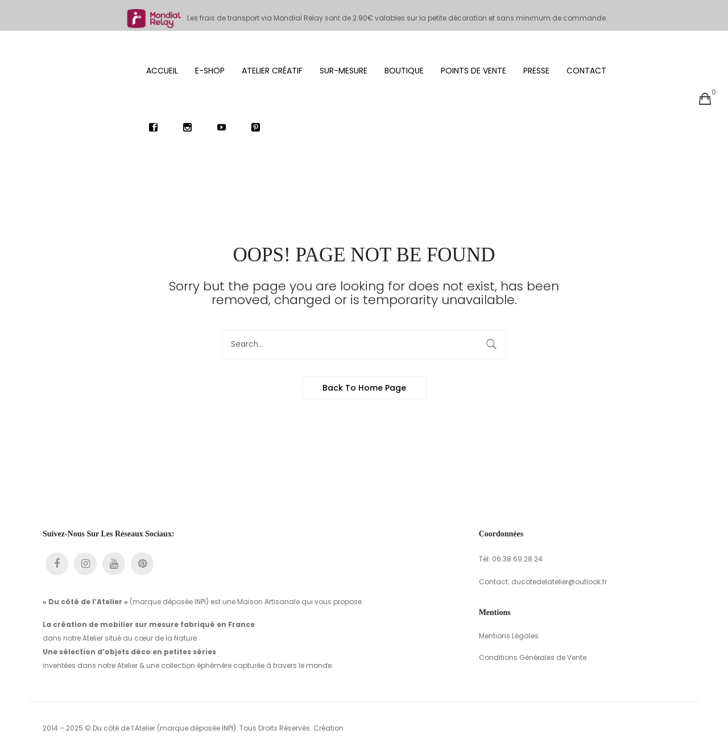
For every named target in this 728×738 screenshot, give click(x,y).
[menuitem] (162, 39)
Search (491, 314)
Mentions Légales (509, 605)
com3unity (79, 711)
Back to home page (364, 357)
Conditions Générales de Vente (532, 627)
